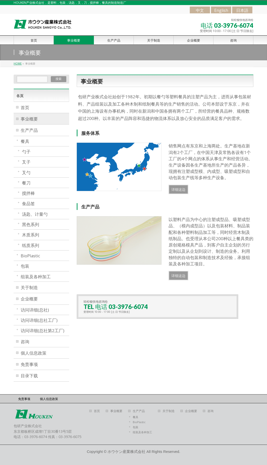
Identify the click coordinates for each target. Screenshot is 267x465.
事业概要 (29, 119)
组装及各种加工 (36, 277)
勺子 (26, 151)
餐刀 (26, 183)
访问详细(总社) (35, 310)
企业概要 (29, 299)
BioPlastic (30, 256)
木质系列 (30, 235)
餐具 (25, 141)
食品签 (28, 203)
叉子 (26, 162)
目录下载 (29, 376)
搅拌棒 (28, 193)
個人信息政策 (33, 353)
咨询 (25, 342)
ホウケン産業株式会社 (126, 452)
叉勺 (26, 172)
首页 (25, 107)
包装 (25, 266)
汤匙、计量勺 (35, 214)
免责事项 (29, 364)
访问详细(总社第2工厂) (42, 330)
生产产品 (29, 130)
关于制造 (29, 287)
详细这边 (178, 189)
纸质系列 (30, 245)
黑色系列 (30, 224)
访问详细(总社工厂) (39, 320)
